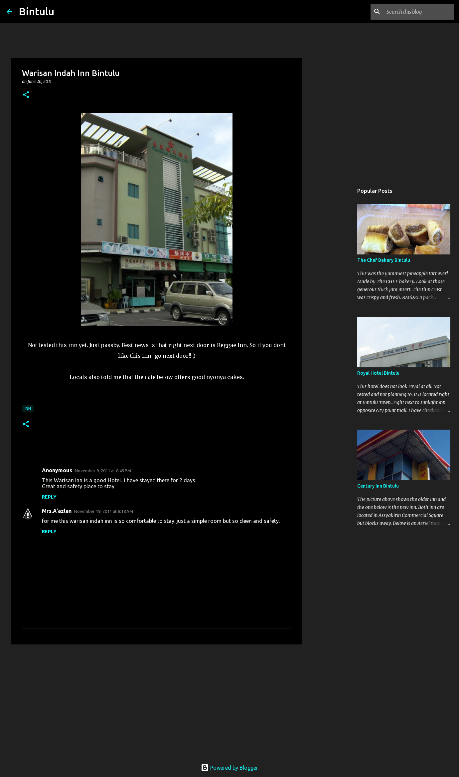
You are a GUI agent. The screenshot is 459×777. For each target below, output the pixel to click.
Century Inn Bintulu (378, 486)
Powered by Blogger (229, 768)
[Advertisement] (157, 701)
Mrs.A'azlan (57, 511)
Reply (49, 497)
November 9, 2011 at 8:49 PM (103, 470)
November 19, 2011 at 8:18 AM (103, 511)
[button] (26, 95)
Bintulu (36, 11)
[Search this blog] (419, 12)
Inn (28, 408)
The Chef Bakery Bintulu (383, 260)
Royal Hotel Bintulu (378, 373)
